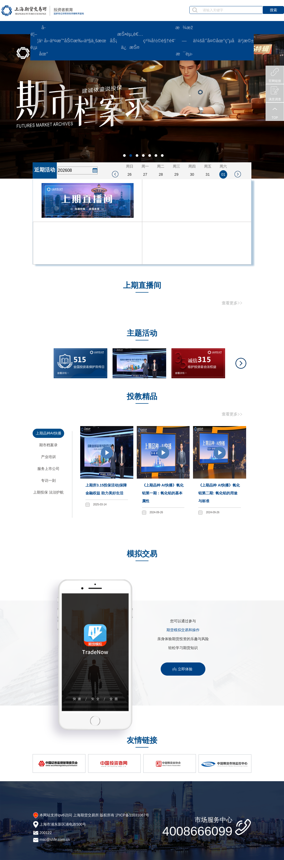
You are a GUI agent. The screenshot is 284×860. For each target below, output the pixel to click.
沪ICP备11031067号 (132, 815)
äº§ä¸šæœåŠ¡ (100, 40)
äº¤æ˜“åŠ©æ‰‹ (67, 40)
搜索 (273, 10)
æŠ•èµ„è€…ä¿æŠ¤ (130, 41)
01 (223, 174)
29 (176, 174)
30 (192, 174)
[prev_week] (115, 174)
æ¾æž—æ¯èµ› (184, 40)
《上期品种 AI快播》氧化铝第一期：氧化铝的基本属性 (163, 493)
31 (208, 174)
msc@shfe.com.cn (54, 839)
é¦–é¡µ (33, 41)
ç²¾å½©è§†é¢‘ (159, 40)
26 (130, 174)
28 (161, 174)
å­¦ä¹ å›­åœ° (43, 40)
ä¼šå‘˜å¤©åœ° (209, 40)
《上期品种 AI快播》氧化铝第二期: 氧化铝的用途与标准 (219, 493)
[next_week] (238, 174)
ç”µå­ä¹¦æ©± (239, 40)
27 (145, 174)
